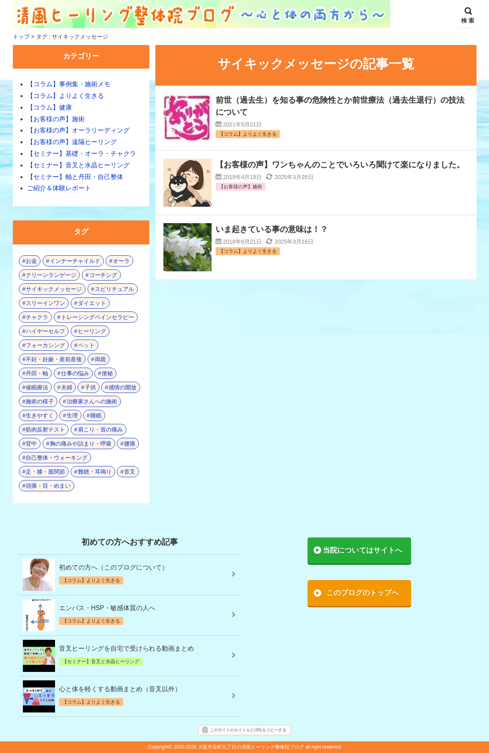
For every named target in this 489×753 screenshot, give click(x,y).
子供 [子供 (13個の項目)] (90, 387)
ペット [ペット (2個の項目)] (86, 345)
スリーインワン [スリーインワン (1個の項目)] (45, 303)
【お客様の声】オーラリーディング (78, 130)
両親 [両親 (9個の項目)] (100, 359)
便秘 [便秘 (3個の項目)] (107, 373)
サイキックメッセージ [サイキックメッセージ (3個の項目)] (54, 289)
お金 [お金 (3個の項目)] (31, 261)
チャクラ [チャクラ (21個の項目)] (37, 317)
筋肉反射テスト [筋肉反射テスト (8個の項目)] (45, 429)
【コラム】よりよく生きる (65, 95)
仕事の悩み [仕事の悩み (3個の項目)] (75, 373)
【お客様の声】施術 (56, 119)
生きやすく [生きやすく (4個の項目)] (40, 415)
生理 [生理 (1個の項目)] (72, 415)
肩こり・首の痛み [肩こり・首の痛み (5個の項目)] (100, 429)
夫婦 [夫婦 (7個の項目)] (66, 387)
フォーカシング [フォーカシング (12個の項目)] (45, 345)
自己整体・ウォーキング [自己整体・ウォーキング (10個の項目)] (57, 457)
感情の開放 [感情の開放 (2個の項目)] (122, 387)
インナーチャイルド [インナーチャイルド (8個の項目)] (75, 261)
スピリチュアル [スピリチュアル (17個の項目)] (114, 289)
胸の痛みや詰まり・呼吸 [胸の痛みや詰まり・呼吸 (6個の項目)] (81, 443)
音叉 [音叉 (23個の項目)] (129, 471)
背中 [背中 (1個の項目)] (31, 443)
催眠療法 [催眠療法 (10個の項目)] (37, 387)
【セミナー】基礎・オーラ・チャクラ (81, 153)
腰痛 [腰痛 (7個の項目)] (129, 443)
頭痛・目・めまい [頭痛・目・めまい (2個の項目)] (48, 485)
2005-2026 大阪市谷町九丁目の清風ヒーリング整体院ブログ (238, 747)
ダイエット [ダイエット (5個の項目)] (92, 303)
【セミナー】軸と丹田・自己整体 (75, 176)
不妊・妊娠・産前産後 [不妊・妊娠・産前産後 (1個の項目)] (54, 359)
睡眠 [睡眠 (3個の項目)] (96, 415)
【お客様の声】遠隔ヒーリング (72, 141)
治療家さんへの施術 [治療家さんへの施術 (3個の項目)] (92, 401)
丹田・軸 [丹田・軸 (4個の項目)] (37, 373)
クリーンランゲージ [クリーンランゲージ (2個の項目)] (51, 275)
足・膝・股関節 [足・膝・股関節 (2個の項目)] (45, 471)
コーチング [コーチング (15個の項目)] (103, 275)
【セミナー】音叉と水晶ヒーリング (78, 165)
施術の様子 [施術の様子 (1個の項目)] (40, 401)
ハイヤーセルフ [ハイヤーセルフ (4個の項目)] (45, 331)
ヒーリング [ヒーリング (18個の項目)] (92, 331)
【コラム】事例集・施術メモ (68, 84)
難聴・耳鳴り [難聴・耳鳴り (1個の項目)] (95, 471)
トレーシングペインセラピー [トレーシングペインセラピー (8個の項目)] (97, 317)
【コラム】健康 (49, 107)
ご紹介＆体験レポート (59, 188)
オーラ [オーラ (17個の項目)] (121, 261)
